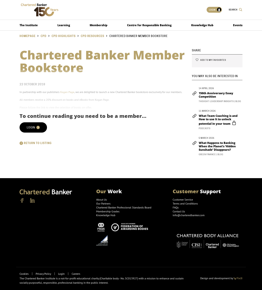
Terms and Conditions (185, 203)
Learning (63, 25)
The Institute (29, 25)
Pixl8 (238, 278)
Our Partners (103, 203)
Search (235, 9)
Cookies (24, 273)
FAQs (176, 207)
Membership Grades (108, 211)
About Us (101, 199)
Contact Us (179, 211)
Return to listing (36, 143)
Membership (98, 25)
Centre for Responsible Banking (149, 25)
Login (215, 10)
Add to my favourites (210, 60)
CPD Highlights (64, 36)
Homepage (27, 36)
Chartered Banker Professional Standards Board (123, 207)
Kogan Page (67, 92)
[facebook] (22, 200)
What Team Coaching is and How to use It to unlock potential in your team (214, 119)
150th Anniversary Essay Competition (212, 94)
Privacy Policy (43, 273)
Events (237, 25)
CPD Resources (92, 36)
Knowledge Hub (202, 25)
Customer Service (183, 199)
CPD (43, 36)
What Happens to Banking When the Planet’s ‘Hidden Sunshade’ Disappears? (214, 146)
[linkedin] (32, 200)
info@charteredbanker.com (189, 215)
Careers (76, 273)
